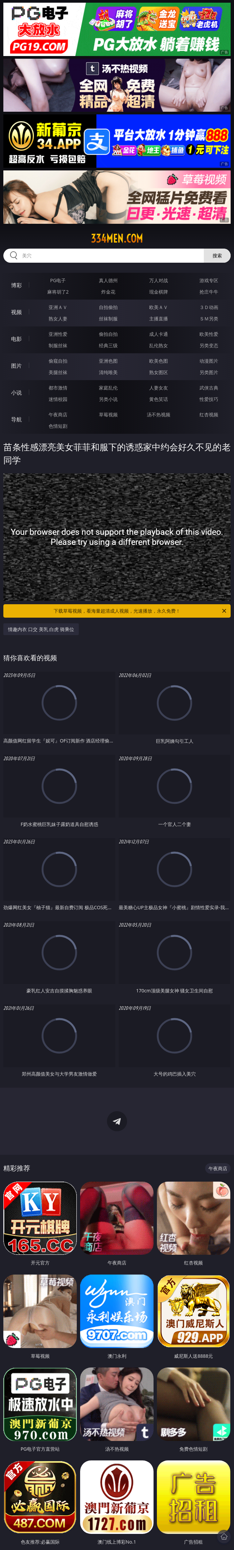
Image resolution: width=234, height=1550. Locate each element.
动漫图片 (208, 361)
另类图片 (208, 372)
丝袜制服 (108, 318)
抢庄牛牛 (208, 292)
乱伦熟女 (158, 345)
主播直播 (158, 318)
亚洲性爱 (58, 334)
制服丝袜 (58, 345)
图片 (16, 365)
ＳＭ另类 (208, 318)
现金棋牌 (158, 292)
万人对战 (158, 280)
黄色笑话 (158, 399)
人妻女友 (158, 387)
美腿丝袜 (58, 372)
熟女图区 (158, 372)
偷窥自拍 (58, 361)
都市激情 (58, 387)
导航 (16, 419)
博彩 (16, 285)
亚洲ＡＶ (58, 307)
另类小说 (108, 399)
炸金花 (108, 292)
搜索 (217, 255)
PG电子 (58, 280)
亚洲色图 (108, 361)
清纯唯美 (108, 372)
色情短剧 (58, 426)
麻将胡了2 (58, 292)
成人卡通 (158, 334)
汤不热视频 (158, 414)
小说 (16, 392)
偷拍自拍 (108, 334)
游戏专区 (208, 280)
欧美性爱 (208, 334)
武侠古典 (208, 387)
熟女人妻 (58, 318)
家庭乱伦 (108, 387)
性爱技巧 (208, 399)
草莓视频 (108, 414)
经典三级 (108, 345)
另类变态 (208, 345)
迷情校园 (58, 399)
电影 (16, 339)
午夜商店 (58, 414)
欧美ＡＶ (158, 307)
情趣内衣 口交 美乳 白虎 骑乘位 (41, 629)
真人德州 (108, 280)
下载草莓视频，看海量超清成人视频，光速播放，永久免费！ (140, 611)
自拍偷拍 (108, 307)
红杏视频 (208, 414)
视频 (16, 312)
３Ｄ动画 (208, 307)
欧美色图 (158, 361)
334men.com (117, 238)
